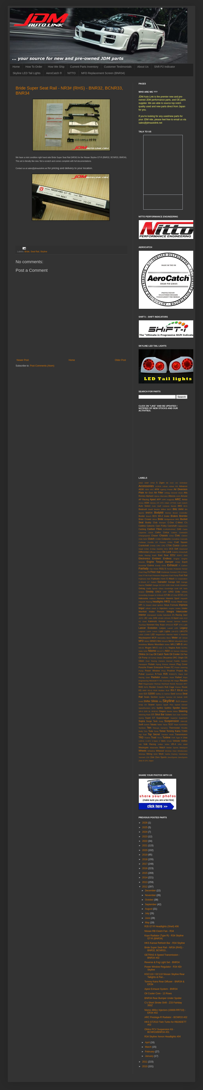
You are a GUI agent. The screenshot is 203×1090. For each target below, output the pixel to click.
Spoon (184, 708)
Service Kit (171, 697)
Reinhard (165, 684)
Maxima (184, 634)
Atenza (153, 503)
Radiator (155, 677)
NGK (145, 651)
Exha (164, 565)
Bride (27, 251)
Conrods (183, 539)
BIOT (169, 509)
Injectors (163, 608)
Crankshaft (144, 545)
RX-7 (173, 690)
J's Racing (177, 615)
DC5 (171, 549)
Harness (161, 598)
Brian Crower (145, 519)
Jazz (185, 615)
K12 (185, 618)
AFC (152, 489)
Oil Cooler (174, 654)
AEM (147, 489)
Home (16, 66)
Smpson (184, 701)
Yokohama (183, 754)
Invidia (159, 615)
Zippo (151, 761)
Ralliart (178, 677)
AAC (172, 483)
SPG (153, 708)
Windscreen (182, 751)
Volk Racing (149, 744)
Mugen (148, 647)
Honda (173, 602)
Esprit (184, 562)
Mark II (177, 634)
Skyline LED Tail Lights (26, 73)
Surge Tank (152, 721)
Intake (178, 608)
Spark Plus (168, 705)
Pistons (165, 664)
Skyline (43, 251)
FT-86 (145, 575)
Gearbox (183, 585)
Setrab (179, 697)
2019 (145, 854)
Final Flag (143, 572)
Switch (146, 724)
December (151, 890)
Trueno (147, 738)
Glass (161, 588)
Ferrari (184, 569)
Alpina (156, 496)
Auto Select (144, 506)
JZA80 (160, 618)
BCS (185, 506)
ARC (178, 499)
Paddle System (180, 661)
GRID (171, 592)
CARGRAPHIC (169, 529)
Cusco (176, 545)
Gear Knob (174, 585)
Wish (155, 754)
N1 (166, 648)
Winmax (142, 754)
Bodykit (158, 512)
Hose (185, 602)
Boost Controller (180, 513)
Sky (160, 701)
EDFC (179, 555)
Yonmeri (142, 757)
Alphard (149, 496)
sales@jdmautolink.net (150, 122)
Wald (185, 744)
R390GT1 (173, 674)
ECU (172, 555)
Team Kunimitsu (180, 724)
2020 (145, 850)
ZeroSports (182, 757)
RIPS (146, 687)
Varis (163, 741)
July (147, 913)
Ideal (154, 605)
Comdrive (176, 539)
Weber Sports (172, 747)
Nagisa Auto (174, 647)
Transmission (181, 734)
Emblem (156, 558)
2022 (145, 841)
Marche (169, 634)
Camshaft (172, 526)
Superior (173, 718)
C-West (179, 522)
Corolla (150, 542)
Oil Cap (149, 654)
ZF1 (146, 761)
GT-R (180, 595)
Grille (177, 592)
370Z (152, 483)
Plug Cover (181, 664)
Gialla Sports (152, 588)
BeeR (150, 509)
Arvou (141, 503)
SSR (146, 711)
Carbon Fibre (154, 529)
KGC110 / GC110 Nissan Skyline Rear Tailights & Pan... (164, 975)
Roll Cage (169, 687)
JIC (145, 618)
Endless (167, 558)
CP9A (169, 542)
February (150, 1051)
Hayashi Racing (145, 602)
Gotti (176, 588)
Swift (141, 724)
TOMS (184, 731)
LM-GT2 (175, 631)
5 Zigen (160, 483)
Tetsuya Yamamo (160, 728)
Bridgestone (169, 519)
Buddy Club (151, 522)
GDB (168, 585)
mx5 (160, 648)
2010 (145, 1066)
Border (142, 516)
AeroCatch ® (54, 73)
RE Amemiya (164, 681)
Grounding (143, 595)
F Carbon (183, 565)
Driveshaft (183, 552)
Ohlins (142, 654)
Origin (181, 657)
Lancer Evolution (148, 628)
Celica (166, 532)
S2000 (151, 693)
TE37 (170, 724)
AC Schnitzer (181, 483)
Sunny (141, 718)
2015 (145, 873)
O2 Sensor (175, 651)
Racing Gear (144, 677)
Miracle (165, 641)
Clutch (151, 538)
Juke (150, 618)
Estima (150, 565)
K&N (181, 618)
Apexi (153, 499)
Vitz (140, 744)
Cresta (152, 546)
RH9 (141, 687)
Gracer (141, 592)
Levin (149, 631)
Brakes (174, 516)
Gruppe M (152, 595)
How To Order (33, 66)
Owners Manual (165, 661)
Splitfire (167, 708)
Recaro (183, 680)
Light (161, 631)
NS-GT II (160, 651)
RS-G (150, 690)
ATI (158, 503)
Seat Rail (35, 251)
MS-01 (141, 648)
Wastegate (144, 747)
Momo (151, 644)
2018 (145, 859)
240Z (141, 483)
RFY (185, 684)
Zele (152, 757)
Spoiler (176, 708)
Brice (154, 519)
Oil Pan (184, 654)
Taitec (159, 724)
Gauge (155, 585)
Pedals (151, 664)
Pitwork (172, 664)
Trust (153, 737)
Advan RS (173, 486)
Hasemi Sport (172, 598)
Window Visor (171, 751)
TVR (173, 738)
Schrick (179, 694)
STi (152, 714)
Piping (158, 664)
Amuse (184, 496)
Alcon (180, 493)
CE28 (150, 532)
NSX (167, 651)
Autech (184, 503)
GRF (165, 592)
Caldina (142, 526)
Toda (150, 731)
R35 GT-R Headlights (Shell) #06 (161, 926)
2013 (145, 882)
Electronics (144, 558)
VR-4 (173, 744)
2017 (145, 863)
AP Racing (144, 499)
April (147, 1042)
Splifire (160, 708)
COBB (158, 539)
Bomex (168, 513)
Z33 (148, 757)
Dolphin (175, 552)
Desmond (183, 549)
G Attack (170, 578)
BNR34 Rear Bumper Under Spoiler (163, 998)
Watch (162, 747)
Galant (153, 582)
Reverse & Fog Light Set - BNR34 (162, 962)
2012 (145, 886)
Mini (159, 641)
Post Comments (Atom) (42, 365)
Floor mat (155, 572)
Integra (170, 611)
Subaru (168, 714)
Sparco (159, 705)
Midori (147, 641)
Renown (179, 684)
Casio (185, 529)
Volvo (167, 744)
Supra (142, 721)
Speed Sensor (181, 705)
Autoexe (166, 506)
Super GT (150, 718)
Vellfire (184, 741)
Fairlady (144, 568)
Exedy (157, 565)
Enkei (177, 562)
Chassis (163, 535)
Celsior (174, 532)
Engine (177, 559)
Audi (179, 503)
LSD (152, 634)
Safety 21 (160, 694)
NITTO (72, 73)
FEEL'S (162, 569)
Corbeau (142, 542)
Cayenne (142, 532)
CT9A (169, 545)
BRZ (177, 519)
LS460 (147, 634)
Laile (185, 625)
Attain (167, 503)
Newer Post (23, 360)
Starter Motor (172, 711)
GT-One (174, 595)
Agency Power (166, 489)
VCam (169, 741)
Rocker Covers (156, 687)
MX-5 (155, 647)
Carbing (142, 529)
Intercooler (181, 611)
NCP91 (184, 648)
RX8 (185, 690)
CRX (158, 546)
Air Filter (158, 492)
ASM (146, 503)
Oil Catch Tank (161, 654)
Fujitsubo (155, 578)
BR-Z (160, 516)
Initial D (155, 608)
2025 (145, 827)
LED (176, 628)
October (149, 899)
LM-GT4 (183, 631)
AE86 (141, 489)
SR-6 (141, 711)
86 (167, 483)
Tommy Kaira (173, 731)
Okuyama (167, 657)
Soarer (151, 704)
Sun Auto (177, 715)
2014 (145, 877)
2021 (145, 845)
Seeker (162, 697)
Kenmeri (151, 624)
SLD (178, 701)
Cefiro (158, 532)
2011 (145, 1061)
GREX (158, 592)
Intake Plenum (156, 611)
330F (146, 483)
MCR (154, 638)
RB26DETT (154, 681)
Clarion (184, 536)
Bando (173, 506)
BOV (154, 516)
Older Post (120, 360)
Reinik (172, 684)
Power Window (152, 670)
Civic (177, 535)
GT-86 (167, 595)
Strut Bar (159, 714)
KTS (181, 625)
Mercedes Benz (164, 638)
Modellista (143, 644)
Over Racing (151, 661)
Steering (183, 711)
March (148, 1047)
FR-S (180, 572)
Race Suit (182, 674)
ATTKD (173, 503)
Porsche (142, 667)
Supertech (183, 718)
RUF (168, 690)
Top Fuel (143, 734)
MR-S (179, 644)
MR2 (185, 644)
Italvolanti (167, 615)
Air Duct (149, 492)
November (151, 895)
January (149, 1056)
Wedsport (183, 747)
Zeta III (141, 761)
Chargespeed (144, 536)
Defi (176, 549)
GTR (185, 595)
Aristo (184, 499)
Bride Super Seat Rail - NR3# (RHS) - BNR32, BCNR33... (164, 949)
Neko (141, 651)
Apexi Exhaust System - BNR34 (160, 989)
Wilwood (160, 751)
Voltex (160, 744)
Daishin (160, 549)
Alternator (164, 496)
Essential (142, 565)
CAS (179, 529)
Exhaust (172, 565)
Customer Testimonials (118, 66)
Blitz (175, 509)
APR (164, 500)
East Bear (163, 555)
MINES (153, 641)
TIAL (146, 731)
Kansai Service (173, 621)
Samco (167, 694)
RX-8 (180, 690)
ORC (175, 657)
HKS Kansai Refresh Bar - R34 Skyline (164, 943)
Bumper (162, 523)
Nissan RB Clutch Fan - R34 (159, 931)
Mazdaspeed (145, 638)
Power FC (169, 667)
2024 (145, 832)
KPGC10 (169, 625)
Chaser (154, 535)
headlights (158, 601)
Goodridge (169, 588)
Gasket (148, 585)
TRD (141, 737)
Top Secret (154, 734)
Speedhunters (144, 708)
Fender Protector (174, 569)
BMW (180, 509)
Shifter (147, 701)
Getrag (142, 588)
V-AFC (148, 741)
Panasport (143, 664)
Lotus (141, 634)
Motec (167, 644)
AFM (157, 489)
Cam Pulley (161, 526)
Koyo (162, 624)
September (151, 904)
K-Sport (175, 618)
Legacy (183, 628)
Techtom (142, 728)
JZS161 (167, 618)
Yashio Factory (171, 754)
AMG (178, 496)
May (147, 922)
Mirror (171, 641)
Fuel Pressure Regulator (158, 575)
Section (154, 697)
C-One (170, 522)
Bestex (157, 509)
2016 (145, 868)
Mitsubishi (179, 641)
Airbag (167, 493)
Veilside (176, 741)
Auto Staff (156, 506)
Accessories (146, 486)
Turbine (166, 737)
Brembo (183, 516)
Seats (147, 697)
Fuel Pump (173, 575)
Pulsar (142, 674)
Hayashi (184, 598)
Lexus (155, 631)
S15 (145, 693)
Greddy (149, 591)
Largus (162, 628)
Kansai (162, 621)
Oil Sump (152, 658)
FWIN (163, 579)
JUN (155, 618)
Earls (154, 555)
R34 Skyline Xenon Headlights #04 (162, 1036)
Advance (183, 486)
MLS (185, 641)
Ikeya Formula (171, 605)
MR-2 (173, 644)
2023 (145, 836)
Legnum (142, 631)
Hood (179, 601)
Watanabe (154, 747)
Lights (167, 631)
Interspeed (151, 615)
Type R (179, 738)
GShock (160, 595)
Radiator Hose (167, 677)
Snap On (143, 705)
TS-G (159, 738)
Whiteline (151, 751)
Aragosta (170, 500)
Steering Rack (144, 715)
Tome (156, 731)
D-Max (153, 549)
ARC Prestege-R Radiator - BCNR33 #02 (165, 1017)
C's (185, 522)
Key (157, 624)
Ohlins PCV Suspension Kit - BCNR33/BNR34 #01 (159, 1030)
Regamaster (148, 684)
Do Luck (166, 552)
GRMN (184, 592)
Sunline (184, 715)
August (149, 909)
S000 (141, 694)
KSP (176, 624)
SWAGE (184, 721)
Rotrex (178, 687)
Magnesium (161, 634)
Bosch (148, 516)
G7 (148, 582)
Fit (148, 572)
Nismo (152, 650)
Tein (149, 727)
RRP (144, 690)
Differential (144, 552)
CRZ (163, 546)
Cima (171, 536)
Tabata (153, 724)
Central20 (183, 532)
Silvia (154, 701)
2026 (145, 822)
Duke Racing (144, 555)
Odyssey (183, 651)
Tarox (165, 724)
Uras (185, 737)
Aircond (174, 493)
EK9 (185, 555)
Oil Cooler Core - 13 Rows (158, 993)
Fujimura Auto (144, 579)
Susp (161, 721)
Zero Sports (161, 757)
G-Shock (142, 582)
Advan (165, 486)
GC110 (162, 585)
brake (166, 516)
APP (159, 499)
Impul (141, 608)
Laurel (170, 628)
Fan (151, 569)
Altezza (171, 496)
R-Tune (158, 674)
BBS (180, 506)
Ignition (160, 605)
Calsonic (151, 526)
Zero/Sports (172, 757)
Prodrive (171, 670)
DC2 (166, 549)
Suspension (171, 721)
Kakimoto (152, 621)
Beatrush (143, 509)
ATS (162, 503)
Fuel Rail (183, 575)
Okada (159, 658)
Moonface (159, 644)
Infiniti (148, 608)
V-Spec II (156, 741)
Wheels (142, 750)
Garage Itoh (174, 582)
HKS (167, 601)
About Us (143, 66)
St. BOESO (153, 711)
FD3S (155, 569)
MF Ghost (183, 638)
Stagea (162, 711)
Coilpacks (166, 539)
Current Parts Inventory (84, 66)
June (148, 918)
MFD (141, 641)
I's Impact (147, 605)
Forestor (173, 572)
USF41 (141, 741)
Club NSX (143, 539)
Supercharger (162, 718)
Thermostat (174, 728)
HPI (140, 605)
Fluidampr (165, 572)
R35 (165, 674)
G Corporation (181, 579)
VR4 (180, 744)
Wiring (149, 754)
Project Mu (181, 670)
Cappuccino (182, 526)
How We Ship (56, 66)
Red (140, 684)
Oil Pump (143, 657)
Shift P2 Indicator (164, 66)
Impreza (183, 605)
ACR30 (158, 486)
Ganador (162, 582)
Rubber (161, 690)
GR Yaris (183, 588)
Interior (142, 615)
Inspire (171, 608)
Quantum (150, 674)
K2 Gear (143, 621)
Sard (173, 693)
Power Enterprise (155, 667)
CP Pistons (160, 542)
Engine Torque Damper (160, 561)
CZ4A (146, 549)
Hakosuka (143, 598)
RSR (155, 690)
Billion (163, 509)
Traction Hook (167, 734)
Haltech (152, 598)
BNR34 (149, 513)
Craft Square (180, 542)
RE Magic (175, 681)
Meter (175, 637)
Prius (163, 671)
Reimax (157, 684)
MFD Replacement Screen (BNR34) (103, 73)
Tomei (162, 731)
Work (161, 754)
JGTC (141, 618)
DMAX (159, 552)
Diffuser (152, 552)
